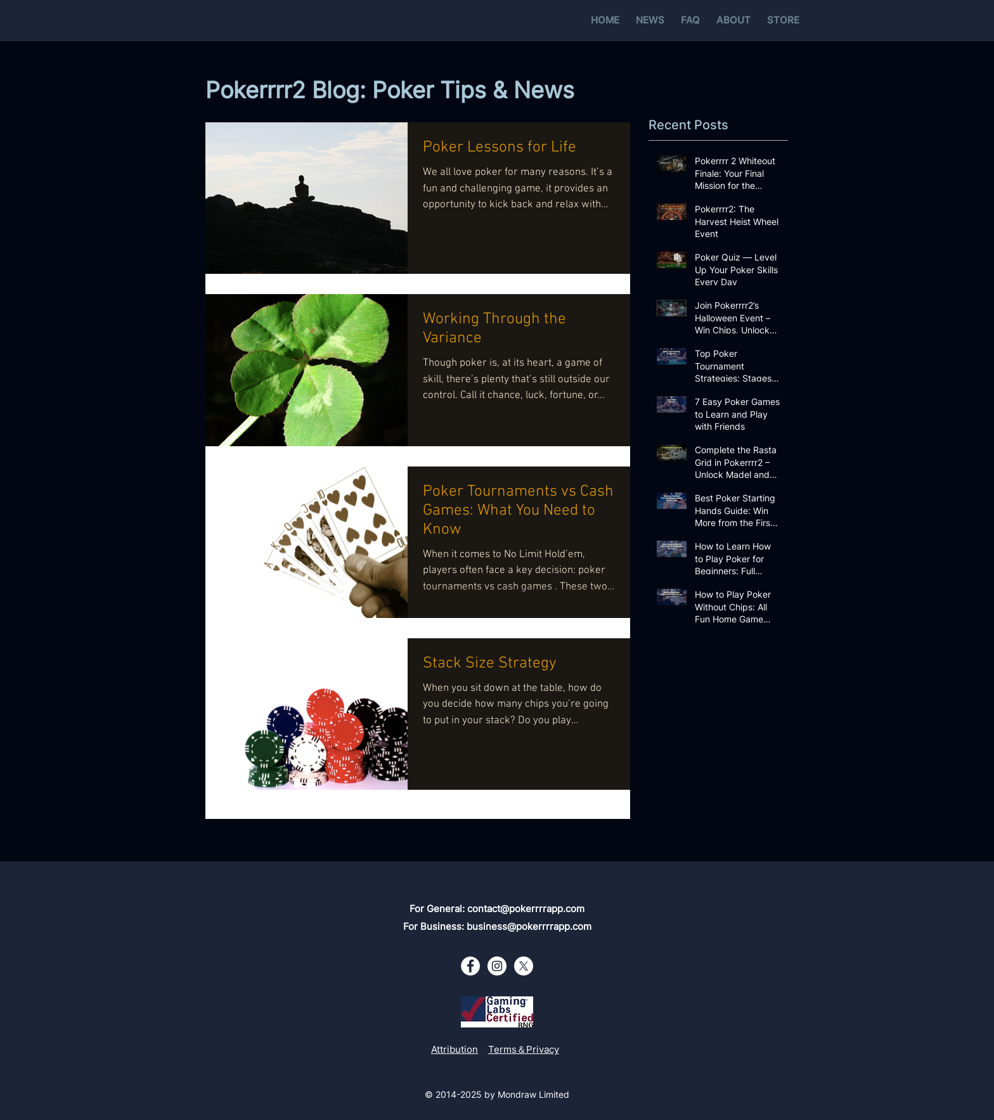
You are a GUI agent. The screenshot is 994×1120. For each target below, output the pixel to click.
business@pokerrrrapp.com (529, 926)
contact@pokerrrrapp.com (525, 909)
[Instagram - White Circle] (497, 965)
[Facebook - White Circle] (470, 965)
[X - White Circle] (523, 965)
